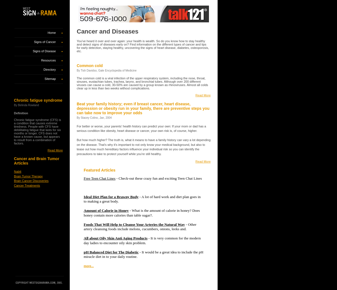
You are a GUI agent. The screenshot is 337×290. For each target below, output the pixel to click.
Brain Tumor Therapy (28, 176)
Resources (48, 60)
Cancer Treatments (27, 185)
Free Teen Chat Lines (99, 178)
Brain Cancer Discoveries (31, 180)
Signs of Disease (44, 51)
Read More (55, 150)
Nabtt (17, 171)
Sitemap (50, 78)
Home (52, 32)
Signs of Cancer (45, 42)
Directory (50, 69)
